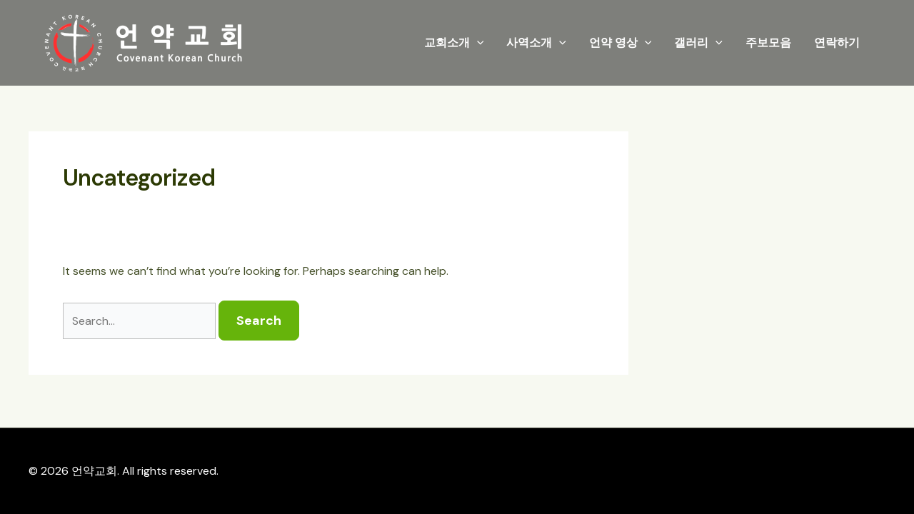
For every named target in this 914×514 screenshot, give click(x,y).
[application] (477, 43)
